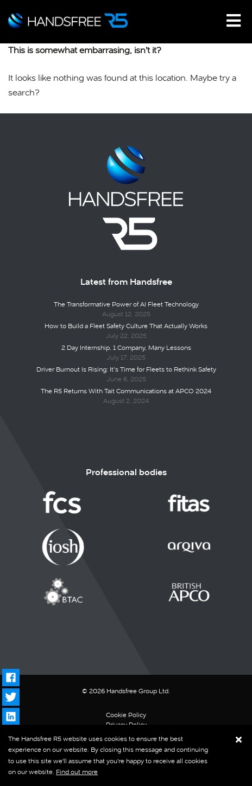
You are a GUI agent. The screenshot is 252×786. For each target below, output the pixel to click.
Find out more (77, 772)
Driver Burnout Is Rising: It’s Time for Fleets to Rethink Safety (126, 369)
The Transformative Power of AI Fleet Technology (126, 304)
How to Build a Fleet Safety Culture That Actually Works (126, 326)
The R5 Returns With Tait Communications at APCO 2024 (126, 391)
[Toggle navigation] (233, 20)
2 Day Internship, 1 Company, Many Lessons (126, 347)
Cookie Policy (126, 715)
